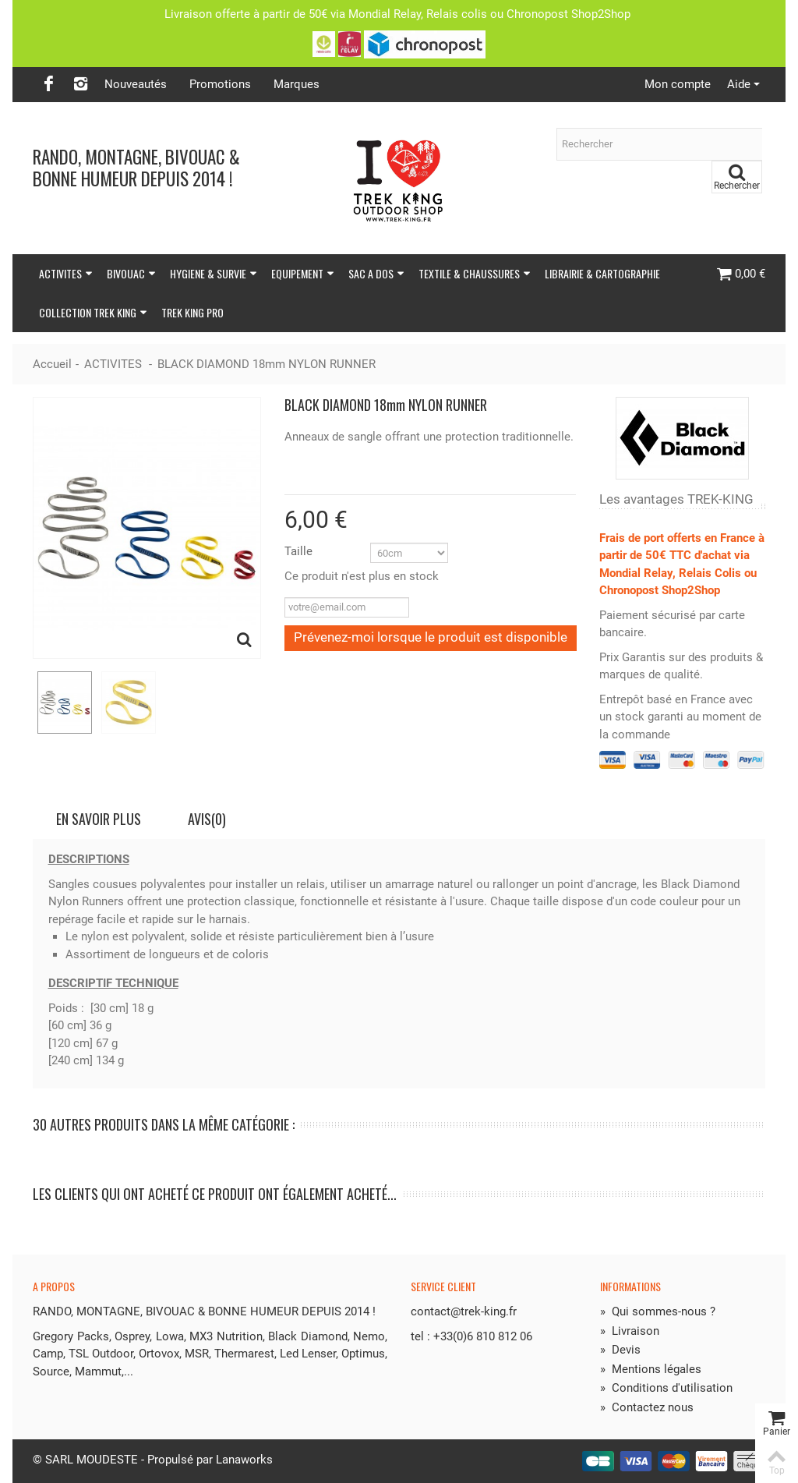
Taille (300, 551)
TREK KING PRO (192, 312)
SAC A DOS (376, 273)
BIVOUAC (131, 273)
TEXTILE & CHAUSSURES (474, 273)
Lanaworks (244, 1460)
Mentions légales (650, 1369)
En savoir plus (98, 819)
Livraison (629, 1331)
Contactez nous (647, 1407)
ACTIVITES (66, 273)
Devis (620, 1350)
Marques (297, 84)
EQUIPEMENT (302, 273)
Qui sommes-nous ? (657, 1311)
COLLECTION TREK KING (93, 312)
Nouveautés (135, 84)
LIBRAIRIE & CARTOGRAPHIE (602, 273)
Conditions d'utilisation (666, 1388)
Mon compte (677, 84)
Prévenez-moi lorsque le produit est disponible (430, 637)
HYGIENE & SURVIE (213, 273)
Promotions (220, 84)
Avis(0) (207, 819)
